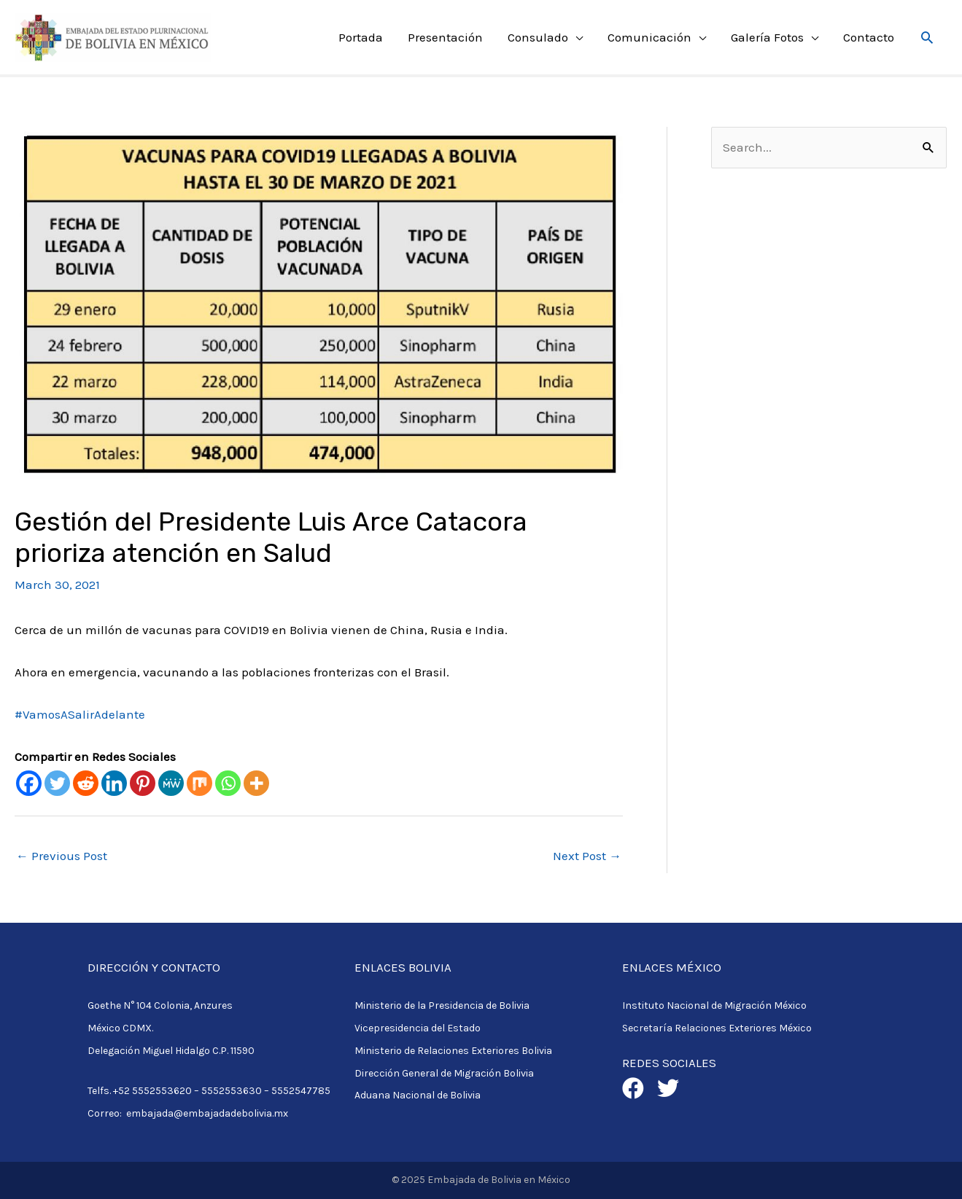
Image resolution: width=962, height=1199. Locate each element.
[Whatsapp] (228, 783)
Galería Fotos (767, 37)
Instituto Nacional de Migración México (714, 1005)
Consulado (538, 37)
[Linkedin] (114, 783)
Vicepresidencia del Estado (417, 1028)
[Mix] (199, 783)
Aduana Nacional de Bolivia (417, 1095)
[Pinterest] (142, 783)
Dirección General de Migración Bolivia (444, 1073)
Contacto (868, 37)
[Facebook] (29, 783)
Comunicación (649, 37)
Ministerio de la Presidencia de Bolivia (442, 1005)
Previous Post (61, 855)
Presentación (445, 37)
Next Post (587, 855)
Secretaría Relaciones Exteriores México (717, 1028)
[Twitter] (57, 783)
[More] (256, 783)
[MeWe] (171, 783)
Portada (360, 37)
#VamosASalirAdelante (80, 714)
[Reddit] (85, 783)
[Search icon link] (927, 37)
